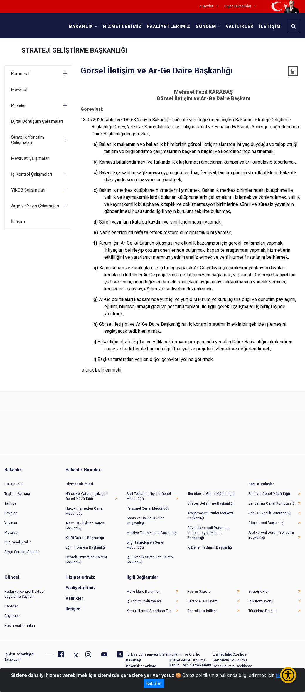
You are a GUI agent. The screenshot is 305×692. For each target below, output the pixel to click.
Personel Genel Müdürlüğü (148, 508)
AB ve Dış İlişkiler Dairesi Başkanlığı (85, 525)
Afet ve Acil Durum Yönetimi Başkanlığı (271, 535)
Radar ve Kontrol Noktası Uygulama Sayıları (24, 594)
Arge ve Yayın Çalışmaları (35, 206)
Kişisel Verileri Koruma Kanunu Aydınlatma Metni (190, 662)
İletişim (18, 221)
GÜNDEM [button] (206, 26)
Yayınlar (10, 523)
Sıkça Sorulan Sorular (21, 552)
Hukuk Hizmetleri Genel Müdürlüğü (84, 510)
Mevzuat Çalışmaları (30, 158)
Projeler (18, 105)
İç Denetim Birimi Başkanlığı (210, 547)
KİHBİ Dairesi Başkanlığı (84, 538)
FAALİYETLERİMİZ (168, 26)
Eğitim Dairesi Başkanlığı (85, 547)
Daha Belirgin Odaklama (232, 666)
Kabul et (153, 683)
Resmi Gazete (198, 591)
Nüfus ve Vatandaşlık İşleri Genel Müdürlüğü (86, 496)
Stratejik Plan (258, 591)
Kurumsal (20, 73)
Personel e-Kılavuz (202, 601)
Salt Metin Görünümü (230, 660)
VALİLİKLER (240, 26)
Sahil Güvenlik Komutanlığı (269, 513)
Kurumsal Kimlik (17, 542)
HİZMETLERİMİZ (122, 26)
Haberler (11, 606)
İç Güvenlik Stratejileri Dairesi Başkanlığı (150, 559)
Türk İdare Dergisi (262, 611)
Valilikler (74, 598)
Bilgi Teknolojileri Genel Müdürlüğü (145, 545)
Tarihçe (10, 503)
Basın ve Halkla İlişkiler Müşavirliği (145, 520)
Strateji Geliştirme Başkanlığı (210, 503)
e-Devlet (206, 6)
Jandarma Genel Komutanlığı (272, 503)
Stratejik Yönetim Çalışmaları (27, 140)
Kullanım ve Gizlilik (184, 654)
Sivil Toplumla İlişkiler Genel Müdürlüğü (149, 496)
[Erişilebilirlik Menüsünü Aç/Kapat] (288, 675)
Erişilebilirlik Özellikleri (231, 654)
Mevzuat (19, 89)
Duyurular (12, 616)
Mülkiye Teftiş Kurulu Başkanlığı (152, 533)
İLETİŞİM (270, 26)
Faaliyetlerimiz (80, 587)
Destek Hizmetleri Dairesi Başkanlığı (86, 559)
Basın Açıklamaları (19, 626)
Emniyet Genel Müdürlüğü (269, 494)
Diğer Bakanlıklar (237, 6)
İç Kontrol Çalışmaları (31, 174)
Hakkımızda (13, 484)
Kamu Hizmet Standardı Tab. (149, 611)
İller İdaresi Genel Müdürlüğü (210, 494)
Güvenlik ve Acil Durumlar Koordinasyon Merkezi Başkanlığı (208, 533)
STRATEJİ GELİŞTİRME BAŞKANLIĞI (74, 50)
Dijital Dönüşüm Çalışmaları (37, 121)
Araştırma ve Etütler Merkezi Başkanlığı (210, 515)
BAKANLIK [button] (81, 26)
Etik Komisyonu (260, 601)
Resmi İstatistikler (202, 611)
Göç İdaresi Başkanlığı (266, 523)
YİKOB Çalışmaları (28, 190)
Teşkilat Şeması (17, 494)
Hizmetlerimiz (80, 577)
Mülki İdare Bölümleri (144, 591)
